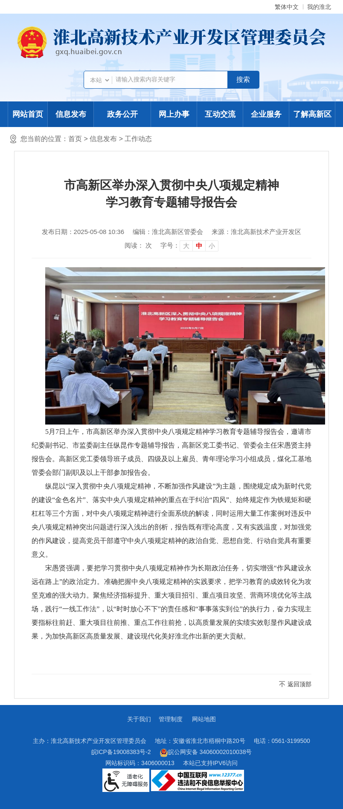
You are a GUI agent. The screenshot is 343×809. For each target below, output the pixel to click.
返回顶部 (299, 684)
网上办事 (174, 114)
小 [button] (212, 245)
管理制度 (171, 719)
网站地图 (204, 719)
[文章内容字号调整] (189, 245)
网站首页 (27, 114)
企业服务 (266, 114)
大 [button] (186, 245)
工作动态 (138, 138)
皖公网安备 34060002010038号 (206, 752)
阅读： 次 (138, 245)
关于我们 (139, 719)
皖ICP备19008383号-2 (121, 751)
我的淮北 (319, 6)
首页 (75, 138)
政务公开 (122, 114)
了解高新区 (312, 114)
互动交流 (220, 114)
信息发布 (70, 114)
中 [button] (199, 245)
